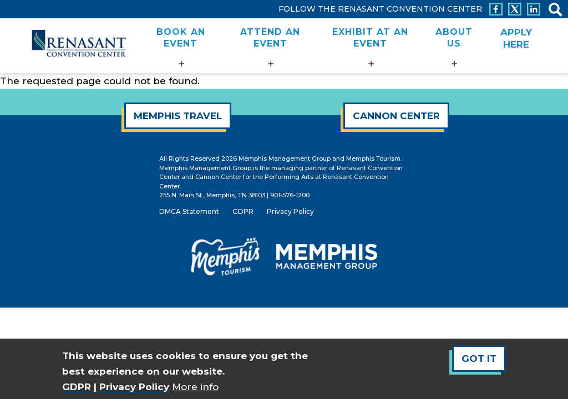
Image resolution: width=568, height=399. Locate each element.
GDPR (76, 386)
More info (195, 386)
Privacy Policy (134, 386)
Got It (479, 358)
